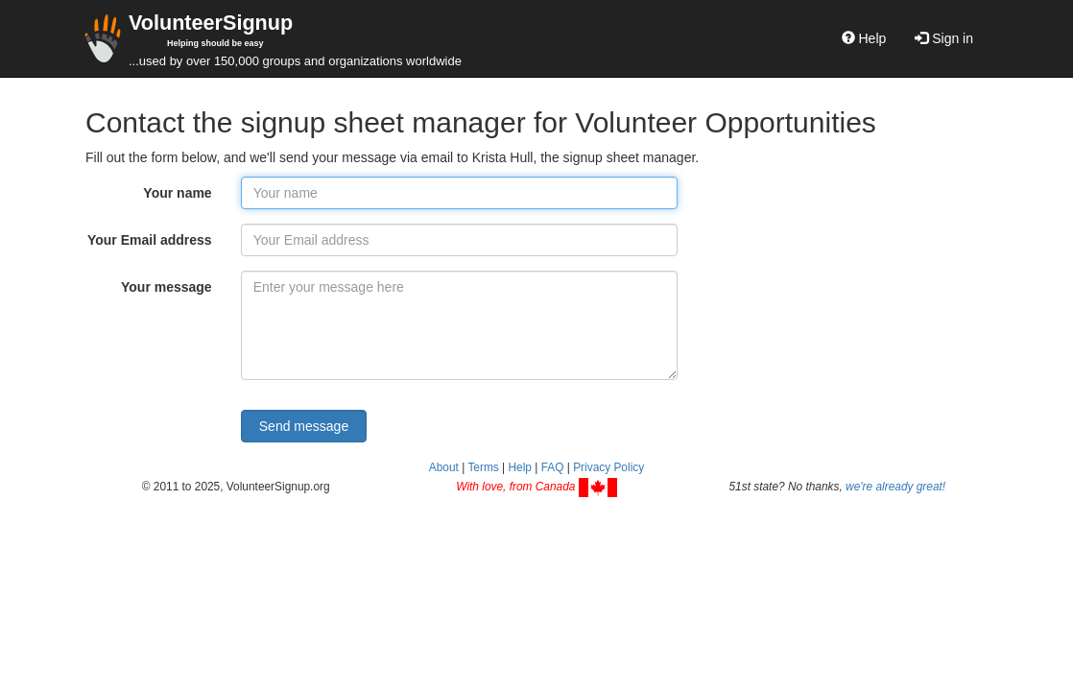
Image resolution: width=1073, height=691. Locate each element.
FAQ (552, 467)
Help (864, 38)
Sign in (944, 38)
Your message (166, 287)
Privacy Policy (608, 467)
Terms (482, 467)
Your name (177, 193)
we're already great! (895, 486)
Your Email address (149, 240)
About (444, 467)
